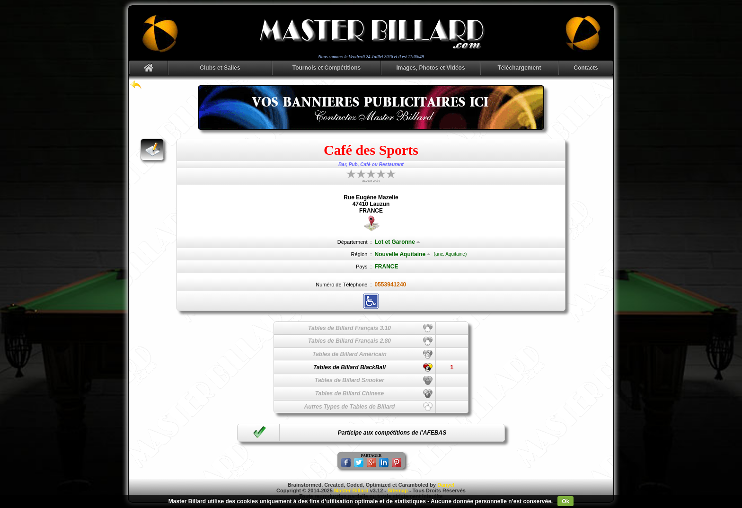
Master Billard (351, 490)
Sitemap (398, 490)
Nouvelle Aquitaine (403, 254)
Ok (565, 501)
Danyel (445, 485)
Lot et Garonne (397, 242)
